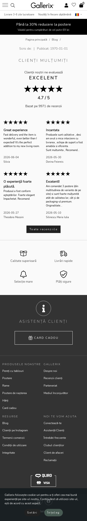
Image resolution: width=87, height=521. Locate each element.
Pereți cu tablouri (13, 371)
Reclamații (50, 460)
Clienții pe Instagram (15, 430)
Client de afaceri (54, 453)
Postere (7, 378)
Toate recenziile (43, 229)
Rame (5, 385)
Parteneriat (50, 385)
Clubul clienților (54, 445)
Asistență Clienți (54, 430)
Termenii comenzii (13, 438)
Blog (5, 423)
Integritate (8, 453)
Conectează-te (52, 423)
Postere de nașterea (14, 393)
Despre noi (50, 371)
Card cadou (44, 338)
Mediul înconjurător (56, 393)
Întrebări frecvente (55, 438)
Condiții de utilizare (14, 445)
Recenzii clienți (53, 378)
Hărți (5, 400)
